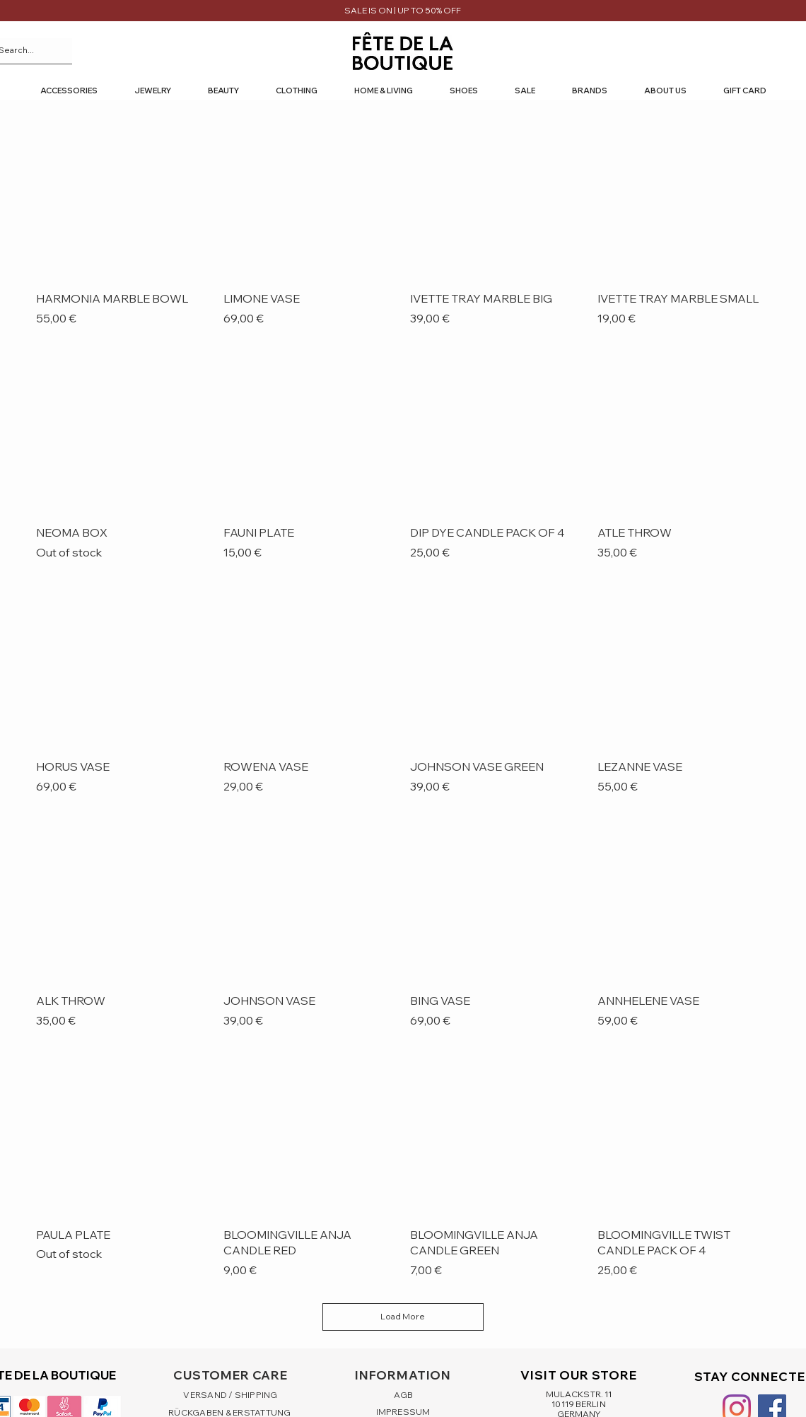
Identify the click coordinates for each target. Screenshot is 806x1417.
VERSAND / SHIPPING (230, 1394)
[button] (68, 91)
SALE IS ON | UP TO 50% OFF (402, 10)
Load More (402, 1316)
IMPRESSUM (403, 1411)
